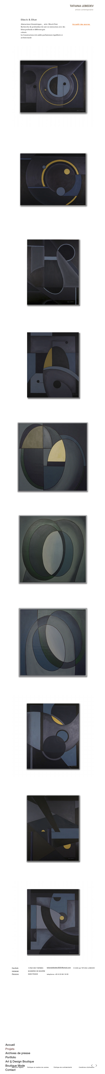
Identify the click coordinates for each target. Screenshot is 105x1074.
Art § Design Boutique (12, 1061)
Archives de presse (12, 1053)
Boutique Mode (12, 1065)
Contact (10, 1069)
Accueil (10, 1044)
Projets (9, 1049)
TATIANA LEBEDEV (82, 5)
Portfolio (10, 1057)
